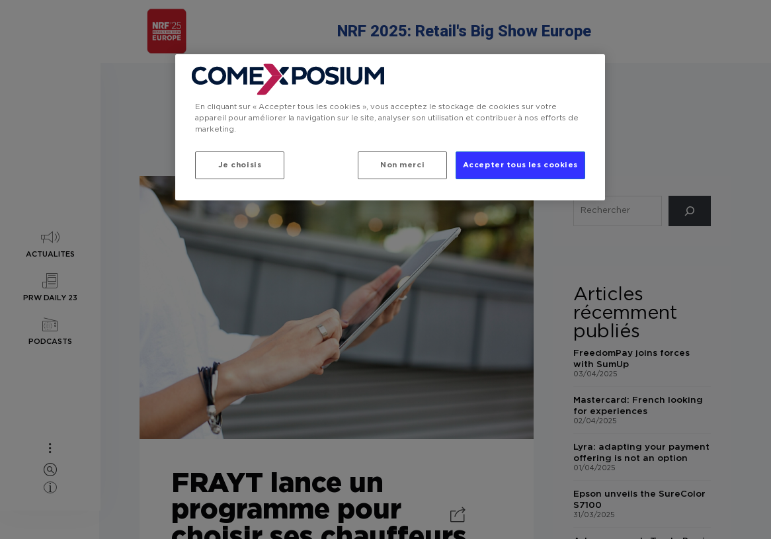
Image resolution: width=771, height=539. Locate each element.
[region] (390, 127)
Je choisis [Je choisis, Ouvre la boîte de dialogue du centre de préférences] (240, 165)
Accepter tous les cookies (520, 165)
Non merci (400, 165)
